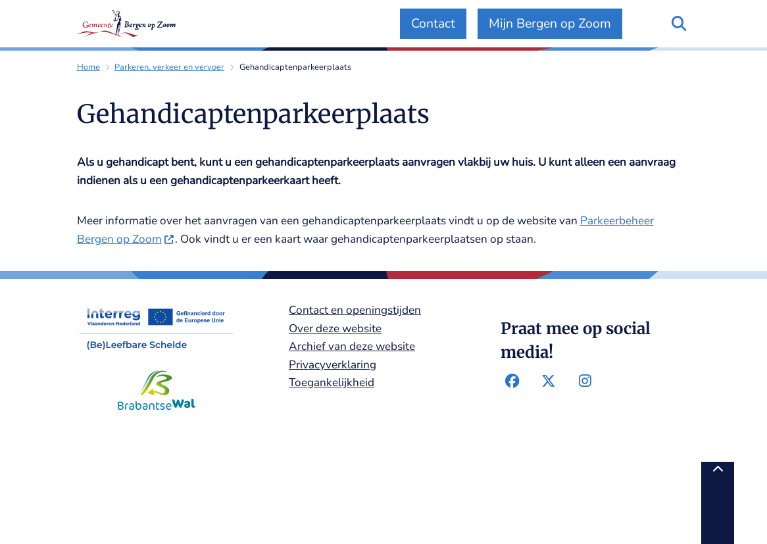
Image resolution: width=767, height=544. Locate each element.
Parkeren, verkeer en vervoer (169, 67)
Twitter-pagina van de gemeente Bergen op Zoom (548, 381)
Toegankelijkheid (331, 382)
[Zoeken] (679, 23)
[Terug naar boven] (717, 503)
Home (88, 67)
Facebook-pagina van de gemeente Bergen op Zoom (512, 381)
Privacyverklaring (332, 364)
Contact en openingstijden (355, 310)
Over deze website (335, 328)
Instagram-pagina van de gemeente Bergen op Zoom (585, 381)
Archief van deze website (352, 346)
